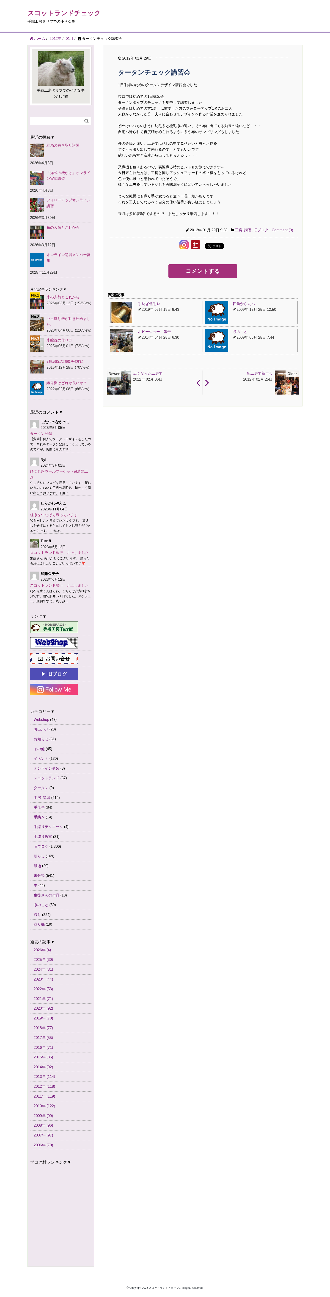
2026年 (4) (42, 950)
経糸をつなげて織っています (54, 515)
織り (37, 915)
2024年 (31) (43, 969)
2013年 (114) (44, 1077)
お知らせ (41, 739)
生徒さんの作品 (46, 895)
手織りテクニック (48, 827)
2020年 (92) (43, 1008)
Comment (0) (282, 230)
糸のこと (41, 905)
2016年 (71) (43, 1047)
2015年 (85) (43, 1057)
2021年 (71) (43, 999)
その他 (39, 749)
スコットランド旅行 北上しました (59, 553)
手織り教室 (43, 837)
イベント (41, 758)
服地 (37, 866)
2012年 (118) (44, 1086)
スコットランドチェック (64, 13)
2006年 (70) (43, 1145)
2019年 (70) (43, 1018)
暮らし (39, 856)
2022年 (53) (43, 989)
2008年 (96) (43, 1125)
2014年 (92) (43, 1067)
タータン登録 (41, 434)
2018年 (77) (43, 1028)
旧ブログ (261, 230)
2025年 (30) (43, 960)
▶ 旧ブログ (54, 674)
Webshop (41, 720)
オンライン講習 (46, 768)
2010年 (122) (44, 1106)
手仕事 (39, 807)
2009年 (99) (43, 1116)
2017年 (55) (43, 1038)
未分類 (39, 875)
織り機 (39, 924)
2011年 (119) (44, 1096)
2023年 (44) (43, 979)
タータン (41, 788)
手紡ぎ (39, 817)
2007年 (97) (43, 1135)
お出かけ (41, 729)
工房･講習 (243, 230)
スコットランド (46, 778)
